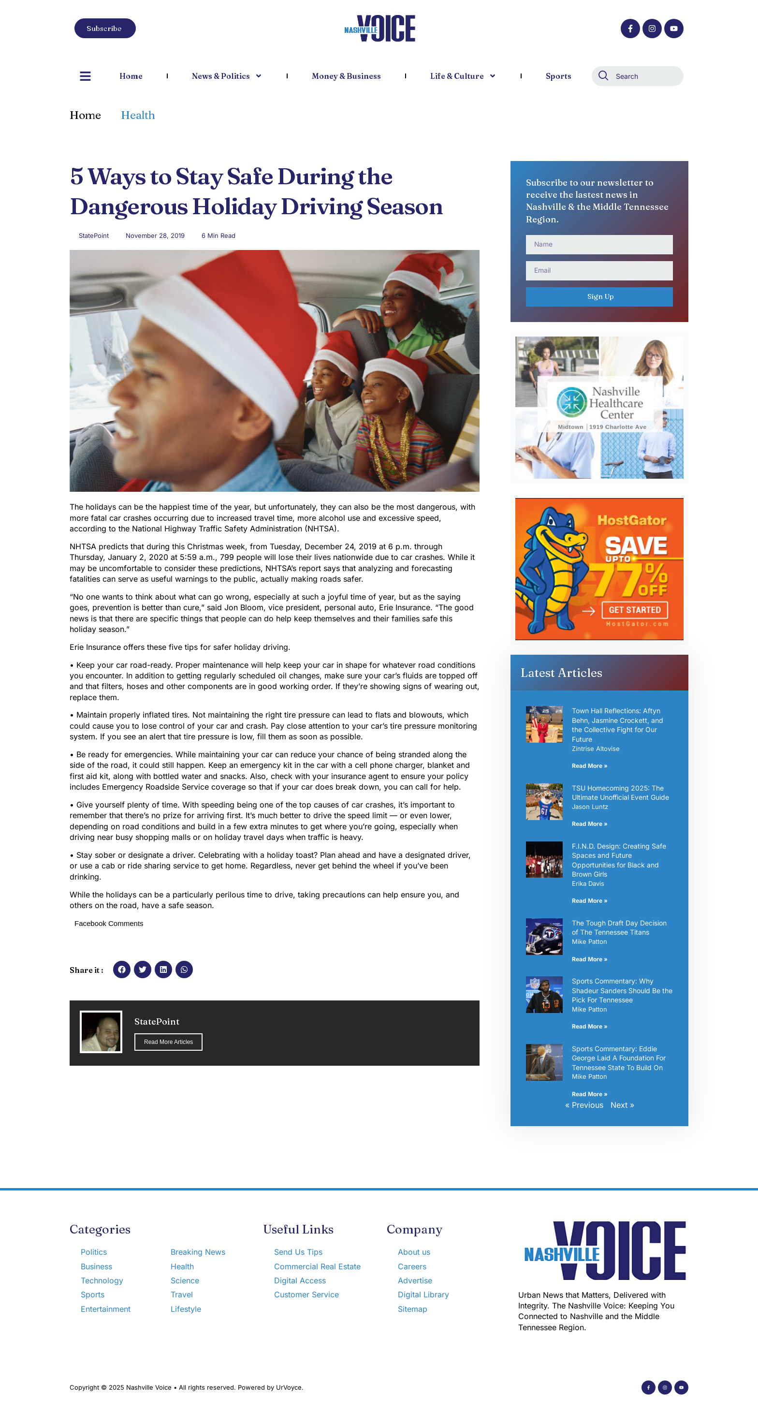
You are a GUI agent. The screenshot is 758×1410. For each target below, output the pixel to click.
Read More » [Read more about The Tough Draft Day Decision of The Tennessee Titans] (590, 959)
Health (138, 115)
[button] (122, 969)
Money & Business (346, 76)
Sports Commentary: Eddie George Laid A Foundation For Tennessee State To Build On (619, 1058)
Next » (622, 1105)
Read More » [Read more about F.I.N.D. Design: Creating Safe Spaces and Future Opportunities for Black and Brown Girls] (590, 900)
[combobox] (638, 76)
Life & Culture (463, 76)
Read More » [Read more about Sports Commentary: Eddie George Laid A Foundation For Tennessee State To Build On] (590, 1094)
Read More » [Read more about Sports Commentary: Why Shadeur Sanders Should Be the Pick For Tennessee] (590, 1026)
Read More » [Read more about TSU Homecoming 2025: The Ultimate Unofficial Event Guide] (590, 823)
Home (131, 76)
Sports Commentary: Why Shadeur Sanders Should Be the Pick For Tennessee (622, 990)
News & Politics (227, 76)
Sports (558, 76)
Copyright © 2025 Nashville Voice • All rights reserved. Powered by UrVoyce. (187, 1387)
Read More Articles (168, 1042)
